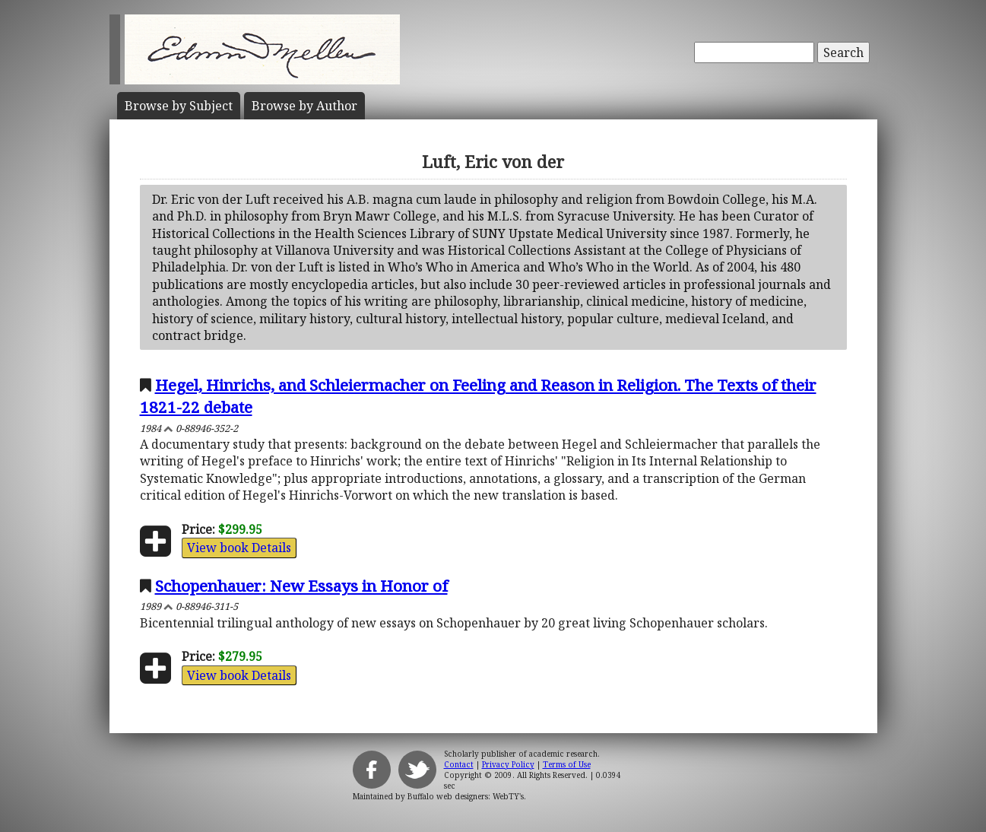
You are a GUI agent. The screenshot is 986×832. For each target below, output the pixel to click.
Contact (459, 764)
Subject (179, 106)
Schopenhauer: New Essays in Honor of (301, 585)
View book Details (239, 547)
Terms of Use (567, 764)
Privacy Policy (508, 764)
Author (304, 106)
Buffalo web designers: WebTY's (465, 796)
